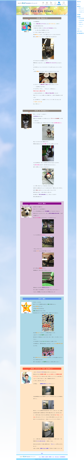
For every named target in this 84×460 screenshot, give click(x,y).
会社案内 (46, 456)
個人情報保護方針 (62, 456)
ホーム (40, 456)
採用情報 (50, 456)
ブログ (53, 456)
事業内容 (43, 456)
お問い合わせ (57, 456)
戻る (42, 453)
